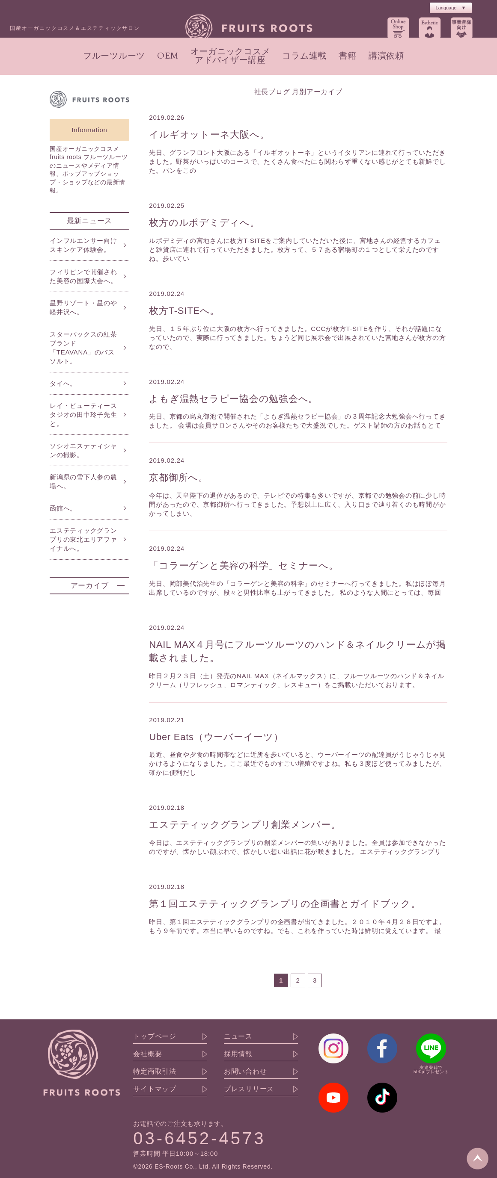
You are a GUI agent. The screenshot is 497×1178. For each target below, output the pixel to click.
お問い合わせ (245, 1071)
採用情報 (238, 1054)
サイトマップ (154, 1089)
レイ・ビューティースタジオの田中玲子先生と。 (83, 414)
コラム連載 (304, 56)
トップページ (154, 1036)
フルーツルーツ (114, 56)
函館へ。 (63, 508)
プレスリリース (249, 1089)
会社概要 (147, 1054)
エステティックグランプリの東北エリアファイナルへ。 (83, 539)
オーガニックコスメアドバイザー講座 (230, 56)
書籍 (348, 56)
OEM (167, 56)
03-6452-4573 (199, 1138)
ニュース (238, 1036)
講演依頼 (386, 56)
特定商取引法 (154, 1071)
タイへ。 (63, 383)
